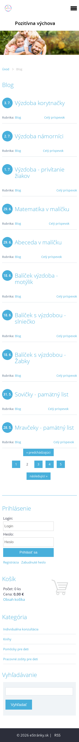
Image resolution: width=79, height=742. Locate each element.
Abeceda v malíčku (38, 242)
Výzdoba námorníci (39, 136)
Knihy (7, 639)
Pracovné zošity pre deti (20, 659)
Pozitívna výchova (35, 23)
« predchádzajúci (38, 452)
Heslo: (8, 534)
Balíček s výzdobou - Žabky (40, 358)
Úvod (5, 69)
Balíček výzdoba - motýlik (36, 278)
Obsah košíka (14, 599)
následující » (38, 476)
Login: (8, 518)
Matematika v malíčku (42, 209)
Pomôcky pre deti (16, 649)
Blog (18, 117)
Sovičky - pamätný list (41, 394)
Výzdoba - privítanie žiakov (39, 172)
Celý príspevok (54, 117)
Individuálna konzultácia (20, 629)
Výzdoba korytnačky (40, 103)
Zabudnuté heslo (33, 562)
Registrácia (11, 562)
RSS (57, 735)
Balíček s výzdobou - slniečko (40, 318)
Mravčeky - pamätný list (44, 427)
